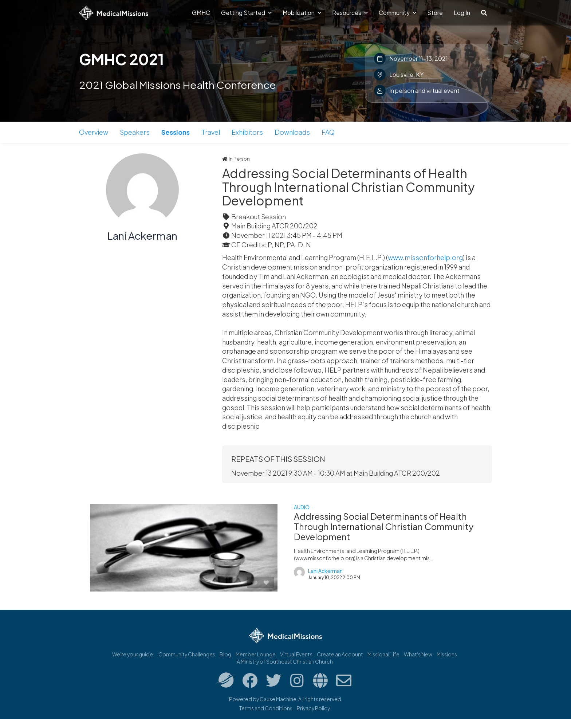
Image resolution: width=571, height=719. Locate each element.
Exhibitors (247, 132)
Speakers (135, 132)
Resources (350, 12)
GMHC (201, 12)
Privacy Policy (313, 708)
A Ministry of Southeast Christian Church (285, 661)
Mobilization (302, 12)
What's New (418, 654)
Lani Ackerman (142, 235)
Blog (225, 654)
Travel (210, 132)
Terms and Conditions (265, 708)
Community (397, 12)
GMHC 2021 (121, 59)
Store (435, 12)
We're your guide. (133, 654)
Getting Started (246, 12)
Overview (93, 132)
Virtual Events (296, 654)
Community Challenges (186, 654)
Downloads (292, 132)
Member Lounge (256, 654)
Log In (462, 12)
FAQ (328, 132)
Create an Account (340, 654)
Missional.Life (383, 654)
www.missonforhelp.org (425, 257)
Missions (447, 654)
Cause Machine (278, 699)
